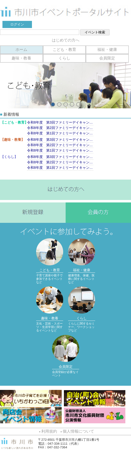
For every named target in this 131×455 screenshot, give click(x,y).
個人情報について (78, 431)
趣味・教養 (21, 58)
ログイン (17, 24)
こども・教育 (64, 49)
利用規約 (49, 431)
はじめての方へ (65, 40)
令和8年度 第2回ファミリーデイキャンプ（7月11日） (60, 128)
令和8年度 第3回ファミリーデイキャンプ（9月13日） (60, 122)
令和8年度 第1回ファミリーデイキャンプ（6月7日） (60, 133)
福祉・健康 (107, 49)
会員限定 (107, 58)
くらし (64, 58)
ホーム (21, 49)
